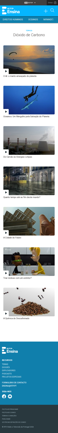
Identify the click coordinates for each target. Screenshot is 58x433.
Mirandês (48, 19)
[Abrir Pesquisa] (52, 10)
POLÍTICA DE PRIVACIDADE (10, 409)
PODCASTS (7, 374)
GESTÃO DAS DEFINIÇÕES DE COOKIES (14, 422)
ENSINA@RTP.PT (9, 386)
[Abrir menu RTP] (29, 2)
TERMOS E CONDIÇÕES (9, 416)
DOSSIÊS (6, 367)
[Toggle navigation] (46, 11)
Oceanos (33, 19)
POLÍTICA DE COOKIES (9, 412)
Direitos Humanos (13, 19)
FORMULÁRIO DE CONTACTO (14, 383)
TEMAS (5, 364)
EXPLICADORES (8, 370)
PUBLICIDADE (6, 419)
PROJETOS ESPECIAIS (11, 377)
